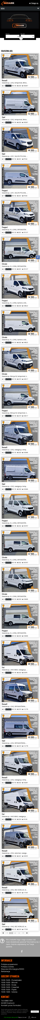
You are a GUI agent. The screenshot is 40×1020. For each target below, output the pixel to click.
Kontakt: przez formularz (11, 1005)
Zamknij (34, 1011)
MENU (3, 8)
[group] (20, 22)
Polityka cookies (7, 967)
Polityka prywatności (9, 964)
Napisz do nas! (15, 1017)
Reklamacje (5, 971)
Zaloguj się (33, 3)
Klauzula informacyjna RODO (12, 969)
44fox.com (32, 1017)
